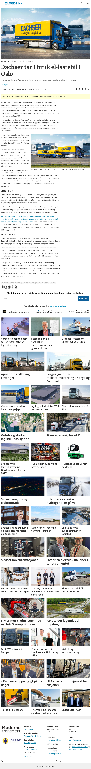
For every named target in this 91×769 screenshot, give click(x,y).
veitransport (15, 283)
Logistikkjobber (58, 305)
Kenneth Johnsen (30, 743)
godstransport (28, 283)
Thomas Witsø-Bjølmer (32, 736)
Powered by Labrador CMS (45, 766)
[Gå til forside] (13, 3)
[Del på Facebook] (76, 89)
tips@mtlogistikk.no (54, 740)
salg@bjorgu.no (75, 740)
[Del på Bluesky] (88, 89)
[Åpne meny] (87, 3)
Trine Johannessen (30, 749)
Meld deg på (83, 298)
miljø (38, 283)
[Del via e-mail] (82, 89)
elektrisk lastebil (48, 283)
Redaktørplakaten (76, 749)
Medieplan (28, 756)
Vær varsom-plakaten (80, 747)
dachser (5, 283)
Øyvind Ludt (28, 729)
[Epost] (39, 298)
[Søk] (81, 3)
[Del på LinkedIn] (79, 89)
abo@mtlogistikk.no (54, 753)
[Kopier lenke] (85, 89)
